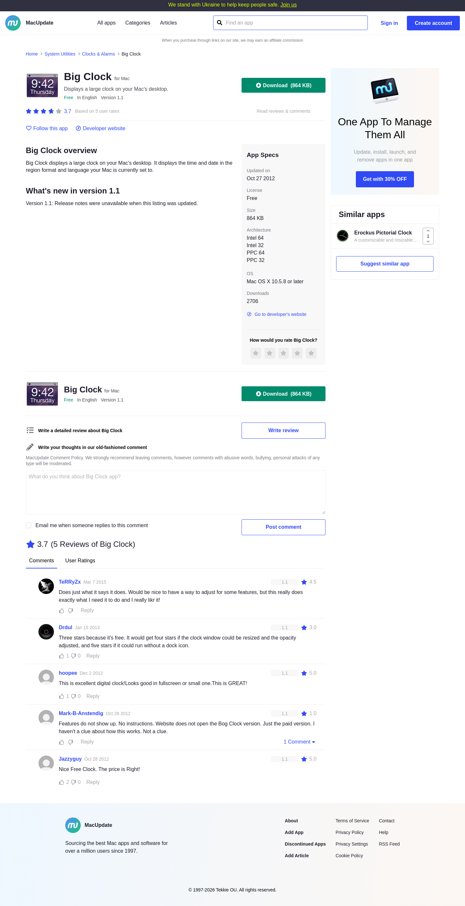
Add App (294, 832)
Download (283, 85)
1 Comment (300, 741)
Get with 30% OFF (385, 179)
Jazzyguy (70, 758)
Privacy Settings (352, 844)
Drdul (65, 627)
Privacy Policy (350, 832)
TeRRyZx (70, 581)
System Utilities (60, 54)
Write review (283, 430)
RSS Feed (389, 844)
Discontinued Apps (305, 844)
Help (383, 832)
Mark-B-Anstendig (81, 713)
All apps (106, 22)
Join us (288, 4)
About (291, 821)
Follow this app (47, 128)
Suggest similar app (384, 263)
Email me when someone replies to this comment (92, 525)
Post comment (283, 527)
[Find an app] (219, 23)
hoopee (68, 673)
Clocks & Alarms (98, 54)
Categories (137, 22)
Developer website (101, 128)
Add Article (297, 856)
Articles (168, 22)
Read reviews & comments (284, 111)
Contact (386, 821)
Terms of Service (352, 821)
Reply (87, 610)
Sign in (389, 23)
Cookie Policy (349, 856)
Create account (433, 23)
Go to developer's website (276, 314)
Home (32, 54)
